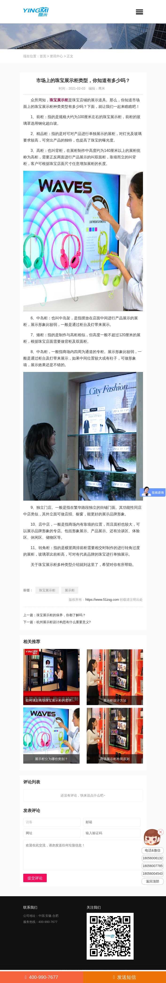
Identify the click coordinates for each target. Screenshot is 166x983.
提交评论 (34, 878)
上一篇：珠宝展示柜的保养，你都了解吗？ (54, 615)
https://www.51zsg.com (102, 599)
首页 (43, 56)
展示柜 (70, 590)
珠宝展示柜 (47, 590)
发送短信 (124, 977)
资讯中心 (56, 56)
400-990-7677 (41, 977)
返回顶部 (152, 881)
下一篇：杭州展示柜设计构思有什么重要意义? (57, 622)
